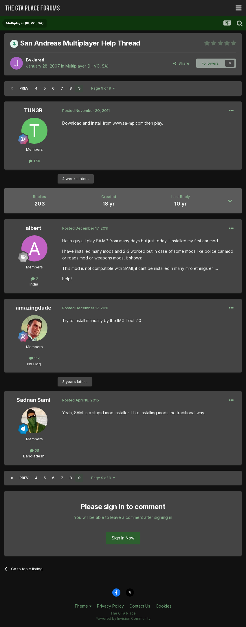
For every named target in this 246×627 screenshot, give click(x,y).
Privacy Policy (110, 606)
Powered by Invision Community (123, 618)
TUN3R (33, 110)
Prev (24, 88)
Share (181, 63)
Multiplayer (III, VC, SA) (87, 65)
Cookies (164, 606)
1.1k (34, 358)
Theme (82, 606)
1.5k (34, 161)
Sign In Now (123, 537)
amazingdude (33, 308)
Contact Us (139, 606)
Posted (86, 110)
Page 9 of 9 (103, 88)
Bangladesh (34, 456)
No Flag (34, 363)
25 (34, 450)
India (34, 284)
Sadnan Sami (33, 400)
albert (33, 228)
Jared (38, 59)
